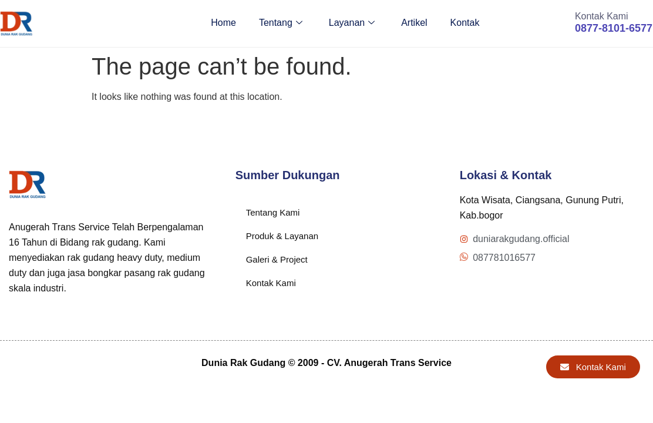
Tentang (277, 23)
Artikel (413, 23)
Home (220, 23)
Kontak (464, 23)
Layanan (349, 23)
